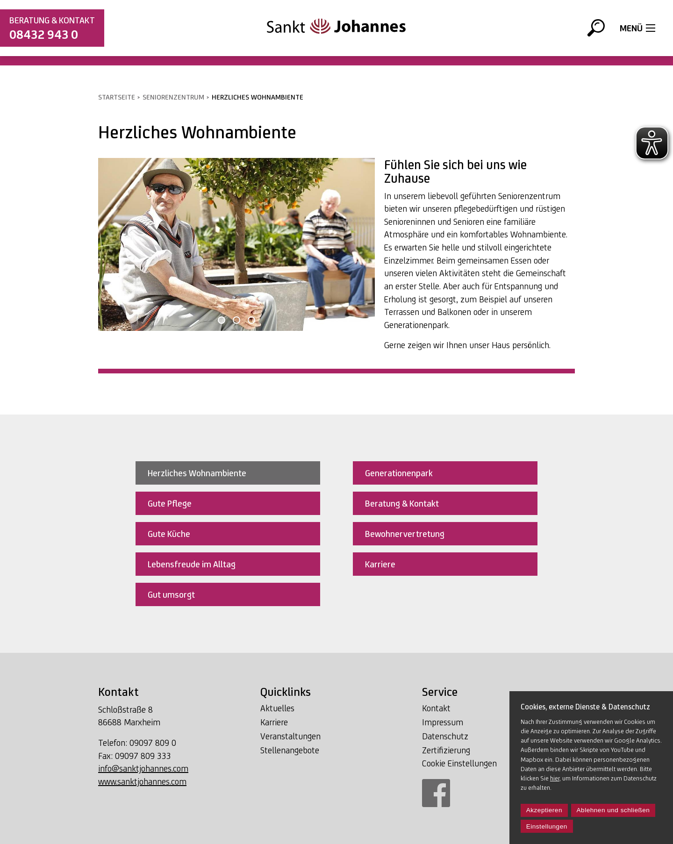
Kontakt (436, 708)
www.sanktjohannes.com (142, 781)
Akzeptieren (544, 810)
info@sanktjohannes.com (143, 768)
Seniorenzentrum (173, 97)
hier (554, 778)
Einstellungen (546, 826)
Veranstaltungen (290, 736)
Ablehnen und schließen (613, 810)
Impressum (442, 722)
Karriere (274, 722)
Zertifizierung (446, 750)
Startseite (116, 97)
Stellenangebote (289, 750)
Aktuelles (277, 708)
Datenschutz (445, 736)
